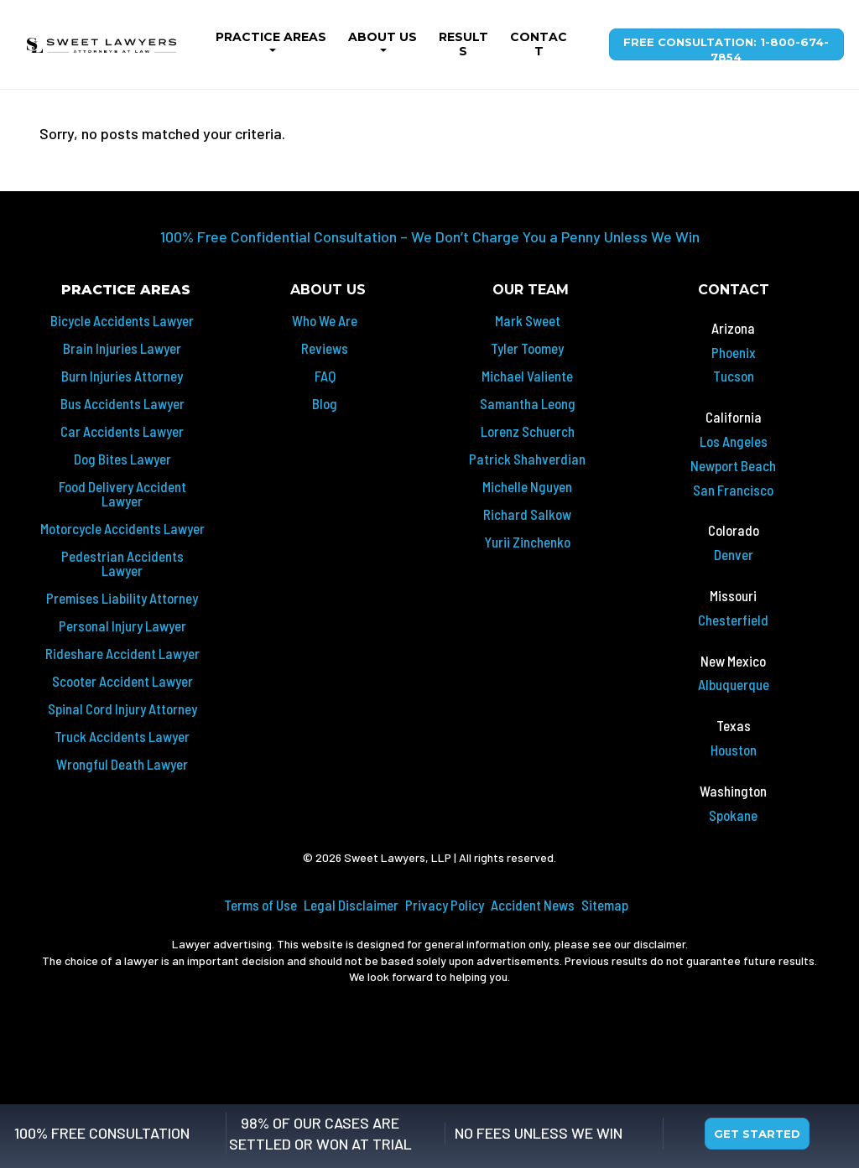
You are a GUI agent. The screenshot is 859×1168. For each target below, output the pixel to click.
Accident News (533, 904)
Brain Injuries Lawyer (122, 348)
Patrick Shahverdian (527, 458)
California (733, 416)
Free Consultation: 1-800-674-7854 (726, 47)
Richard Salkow (527, 514)
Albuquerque (733, 684)
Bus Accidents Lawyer (122, 403)
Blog (324, 403)
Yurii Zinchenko (527, 541)
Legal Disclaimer (351, 904)
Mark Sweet (527, 320)
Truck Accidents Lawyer (122, 736)
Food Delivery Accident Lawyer (122, 493)
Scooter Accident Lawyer (122, 680)
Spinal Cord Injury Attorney (122, 708)
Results (463, 44)
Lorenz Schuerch (528, 431)
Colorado (733, 530)
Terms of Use (260, 904)
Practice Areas (271, 36)
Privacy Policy (444, 904)
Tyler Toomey (527, 348)
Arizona (733, 327)
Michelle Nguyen (527, 486)
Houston (734, 749)
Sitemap (604, 904)
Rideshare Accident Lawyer (122, 653)
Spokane (733, 815)
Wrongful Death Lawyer (122, 763)
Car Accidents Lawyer (122, 431)
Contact (538, 44)
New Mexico (733, 660)
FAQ (325, 375)
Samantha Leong (527, 403)
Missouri (733, 595)
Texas (733, 725)
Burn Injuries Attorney (122, 375)
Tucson (733, 375)
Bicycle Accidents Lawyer (122, 320)
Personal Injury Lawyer (122, 625)
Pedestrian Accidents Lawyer (122, 563)
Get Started (757, 1133)
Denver (733, 554)
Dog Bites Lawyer (122, 458)
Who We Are (324, 320)
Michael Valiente (527, 375)
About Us (382, 36)
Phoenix (733, 352)
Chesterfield (733, 619)
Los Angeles (734, 441)
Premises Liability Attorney (122, 597)
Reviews (324, 348)
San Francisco (733, 489)
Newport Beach (733, 465)
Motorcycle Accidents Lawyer (122, 528)
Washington (733, 790)
